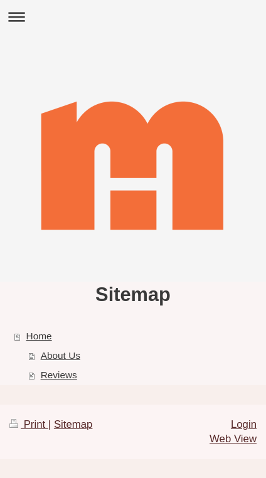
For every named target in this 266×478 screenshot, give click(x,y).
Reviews (59, 374)
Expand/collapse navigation (133, 16)
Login (244, 424)
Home (39, 336)
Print (28, 424)
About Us (60, 355)
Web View (233, 439)
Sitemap (73, 424)
